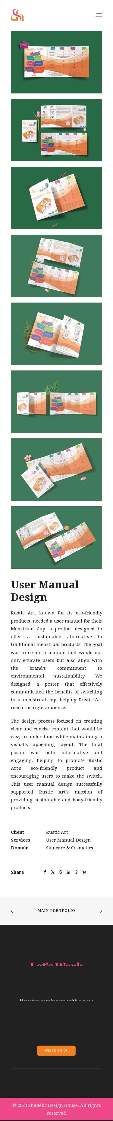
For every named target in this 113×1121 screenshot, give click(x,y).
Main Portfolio (57, 911)
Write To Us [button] (56, 1050)
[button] (56, 62)
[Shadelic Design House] (17, 15)
